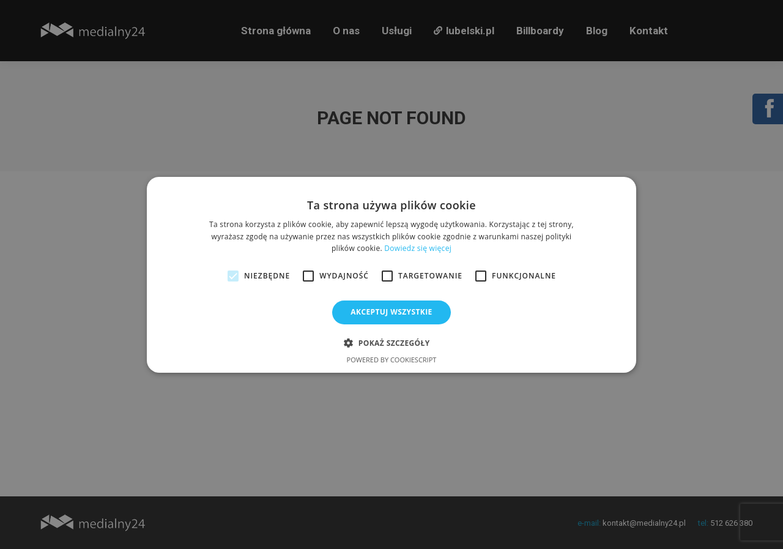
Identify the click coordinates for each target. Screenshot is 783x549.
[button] (391, 343)
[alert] (391, 274)
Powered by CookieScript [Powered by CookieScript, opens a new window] (392, 359)
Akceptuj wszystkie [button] (391, 312)
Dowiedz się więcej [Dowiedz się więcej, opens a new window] (417, 248)
